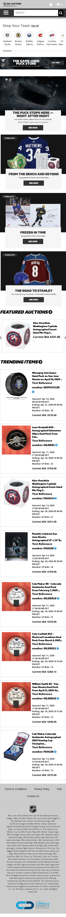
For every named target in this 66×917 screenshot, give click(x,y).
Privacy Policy (41, 789)
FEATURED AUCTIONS (26, 312)
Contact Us (33, 796)
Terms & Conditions (15, 789)
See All (35, 25)
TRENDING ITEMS (21, 362)
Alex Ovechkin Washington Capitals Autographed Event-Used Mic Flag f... (45, 327)
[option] (33, 335)
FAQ (59, 789)
